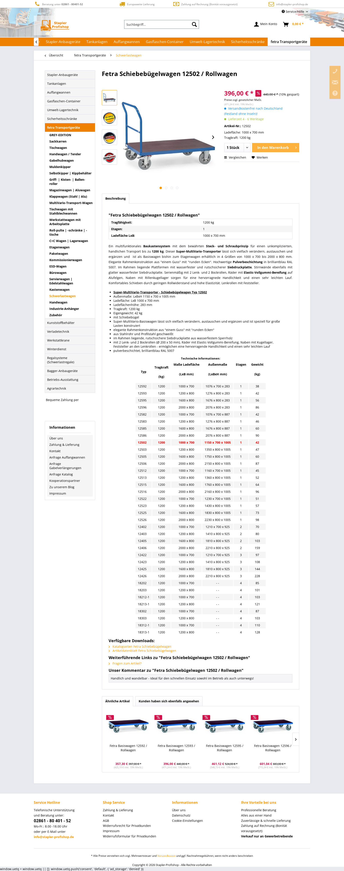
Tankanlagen (56, 83)
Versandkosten (166, 856)
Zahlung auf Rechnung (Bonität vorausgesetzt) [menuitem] (264, 828)
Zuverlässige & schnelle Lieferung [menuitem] (266, 821)
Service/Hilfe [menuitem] (293, 11)
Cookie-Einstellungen (187, 821)
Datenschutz (181, 815)
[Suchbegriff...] (161, 24)
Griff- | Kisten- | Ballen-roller (67, 181)
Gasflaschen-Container (64, 101)
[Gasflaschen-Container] (165, 42)
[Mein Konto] (265, 24)
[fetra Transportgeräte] (289, 42)
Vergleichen (235, 157)
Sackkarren (57, 141)
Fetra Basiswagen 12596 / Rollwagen (272, 748)
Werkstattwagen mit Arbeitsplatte (65, 222)
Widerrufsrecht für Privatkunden (127, 826)
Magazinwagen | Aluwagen (69, 190)
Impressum (57, 493)
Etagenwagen (59, 247)
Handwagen (58, 302)
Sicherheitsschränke (62, 119)
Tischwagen (58, 148)
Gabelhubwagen (61, 160)
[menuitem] (161, 24)
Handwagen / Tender (65, 154)
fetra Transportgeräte (63, 127)
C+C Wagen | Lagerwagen (68, 241)
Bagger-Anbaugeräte (62, 371)
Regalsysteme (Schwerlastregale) (60, 360)
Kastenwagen (59, 289)
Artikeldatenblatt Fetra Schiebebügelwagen (142, 651)
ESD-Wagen (57, 266)
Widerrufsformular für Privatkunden (129, 836)
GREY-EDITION (60, 135)
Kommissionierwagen (65, 260)
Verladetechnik (58, 331)
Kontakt (55, 451)
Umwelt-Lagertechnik (62, 110)
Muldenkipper (60, 167)
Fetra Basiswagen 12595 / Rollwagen (224, 748)
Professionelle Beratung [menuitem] (258, 810)
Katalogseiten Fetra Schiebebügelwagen (140, 646)
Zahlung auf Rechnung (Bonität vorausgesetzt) (205, 4)
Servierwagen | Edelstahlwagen (61, 281)
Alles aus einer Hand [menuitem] (256, 815)
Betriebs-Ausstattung (62, 380)
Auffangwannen (58, 92)
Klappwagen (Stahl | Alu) (68, 196)
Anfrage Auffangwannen (67, 457)
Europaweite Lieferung (137, 4)
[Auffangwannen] (127, 42)
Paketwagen (58, 253)
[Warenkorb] (293, 24)
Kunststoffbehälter (61, 323)
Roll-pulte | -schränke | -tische (68, 232)
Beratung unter (58, 4)
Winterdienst (56, 349)
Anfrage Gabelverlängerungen (65, 466)
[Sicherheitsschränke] (248, 42)
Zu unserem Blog (61, 487)
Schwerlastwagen (62, 296)
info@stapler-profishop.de (292, 4)
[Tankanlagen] (97, 42)
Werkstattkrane (58, 340)
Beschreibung (115, 198)
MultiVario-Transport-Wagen (71, 203)
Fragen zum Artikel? (125, 663)
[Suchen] (194, 24)
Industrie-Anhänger (64, 309)
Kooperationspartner (64, 481)
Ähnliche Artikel (117, 701)
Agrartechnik (56, 388)
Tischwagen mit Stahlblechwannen (63, 211)
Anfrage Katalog (61, 474)
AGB (106, 821)
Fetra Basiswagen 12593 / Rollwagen (176, 748)
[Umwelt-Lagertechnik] (207, 42)
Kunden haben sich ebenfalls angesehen (169, 701)
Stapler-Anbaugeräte (62, 75)
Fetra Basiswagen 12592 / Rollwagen (128, 748)
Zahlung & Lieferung (64, 445)
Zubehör (55, 315)
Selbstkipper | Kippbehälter (70, 173)
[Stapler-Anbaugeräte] (63, 42)
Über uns (56, 438)
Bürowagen (57, 273)
